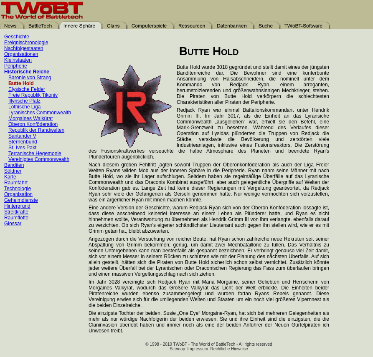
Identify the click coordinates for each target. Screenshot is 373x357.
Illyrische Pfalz (24, 101)
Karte (10, 177)
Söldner (12, 171)
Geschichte (16, 37)
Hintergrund (17, 206)
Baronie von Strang (29, 77)
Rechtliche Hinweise (229, 349)
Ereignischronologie (26, 42)
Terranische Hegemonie (34, 153)
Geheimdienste (21, 200)
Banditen (14, 165)
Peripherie (15, 66)
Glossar (12, 223)
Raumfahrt (16, 183)
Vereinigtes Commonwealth (38, 159)
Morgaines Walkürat (30, 118)
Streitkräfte (16, 212)
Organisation (18, 194)
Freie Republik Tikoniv (33, 95)
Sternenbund (22, 142)
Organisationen (21, 54)
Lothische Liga (24, 107)
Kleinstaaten (18, 60)
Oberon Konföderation (33, 124)
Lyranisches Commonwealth (39, 113)
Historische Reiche (26, 72)
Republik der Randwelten (36, 130)
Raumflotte (16, 218)
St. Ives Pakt (22, 148)
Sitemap (177, 349)
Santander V (22, 136)
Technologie (17, 188)
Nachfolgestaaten (23, 48)
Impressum (198, 349)
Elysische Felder (26, 89)
